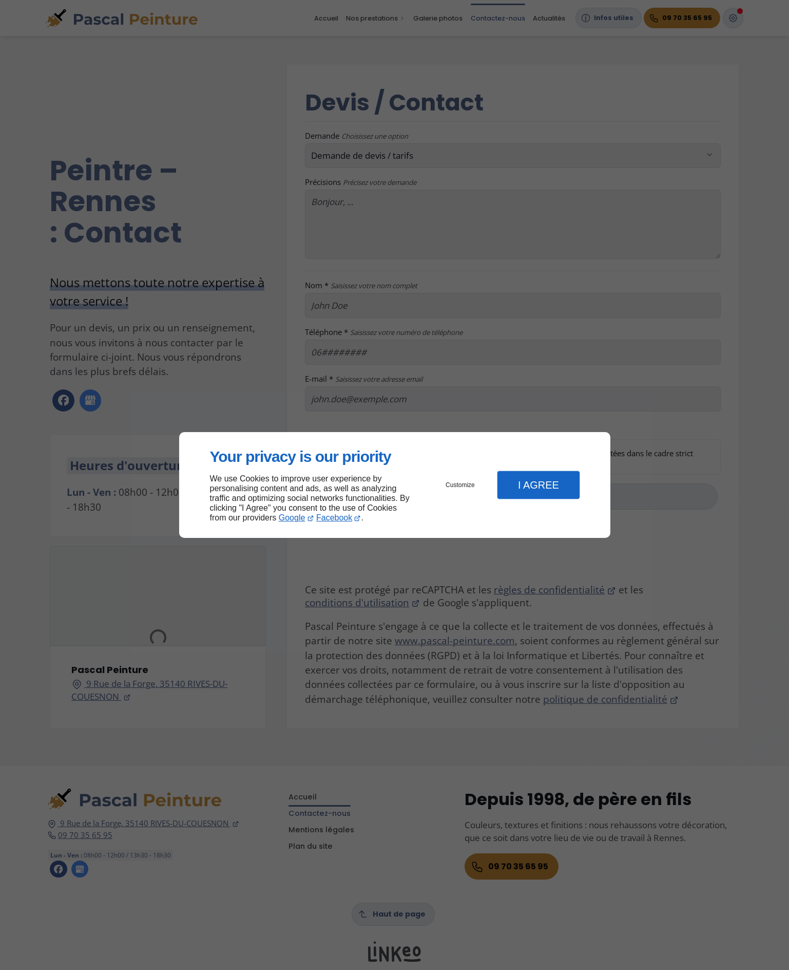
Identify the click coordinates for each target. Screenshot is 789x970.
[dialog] (394, 485)
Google (292, 517)
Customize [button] (460, 485)
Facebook (334, 517)
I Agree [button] (538, 485)
